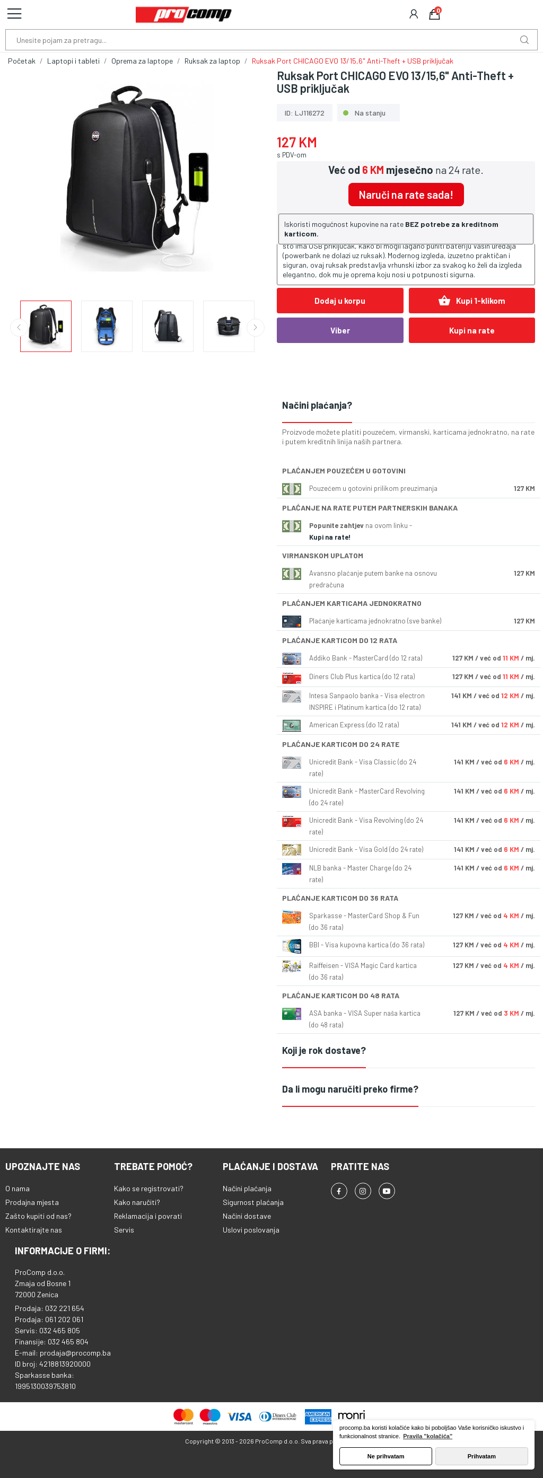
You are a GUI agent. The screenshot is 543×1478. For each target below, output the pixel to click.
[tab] (408, 406)
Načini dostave (247, 1215)
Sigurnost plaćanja (253, 1202)
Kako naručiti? (137, 1202)
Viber (340, 330)
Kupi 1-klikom (471, 300)
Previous (19, 328)
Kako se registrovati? (148, 1188)
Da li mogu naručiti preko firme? (350, 1089)
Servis (124, 1229)
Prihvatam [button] (482, 1456)
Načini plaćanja (247, 1188)
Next (256, 328)
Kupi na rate (472, 330)
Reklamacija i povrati (148, 1215)
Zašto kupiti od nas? (38, 1215)
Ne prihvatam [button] (386, 1456)
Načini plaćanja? (317, 405)
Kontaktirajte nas (33, 1229)
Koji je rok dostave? (324, 1050)
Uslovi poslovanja (251, 1229)
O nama (17, 1188)
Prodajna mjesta (32, 1202)
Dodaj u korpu (339, 300)
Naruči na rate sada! (406, 194)
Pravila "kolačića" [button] (427, 1436)
